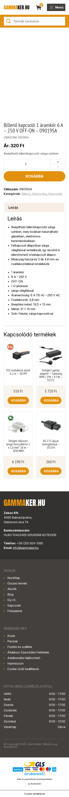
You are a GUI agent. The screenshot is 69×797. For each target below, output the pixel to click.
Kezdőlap (13, 578)
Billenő (26, 194)
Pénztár (12, 641)
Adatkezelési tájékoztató (23, 658)
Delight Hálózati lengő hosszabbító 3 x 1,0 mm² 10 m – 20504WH (18, 446)
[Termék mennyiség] (27, 164)
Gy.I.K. (11, 600)
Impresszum (15, 663)
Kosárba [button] (18, 400)
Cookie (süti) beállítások (23, 669)
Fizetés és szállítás (19, 647)
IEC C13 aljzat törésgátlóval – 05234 (51, 444)
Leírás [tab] (13, 207)
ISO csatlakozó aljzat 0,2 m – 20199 (18, 372)
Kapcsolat (14, 605)
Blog (10, 594)
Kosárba (34, 176)
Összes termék (17, 583)
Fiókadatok (14, 611)
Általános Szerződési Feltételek (28, 652)
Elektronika (39, 194)
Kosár (11, 636)
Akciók (12, 589)
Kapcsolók (55, 194)
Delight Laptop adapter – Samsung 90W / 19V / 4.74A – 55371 (51, 375)
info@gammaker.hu (26, 548)
